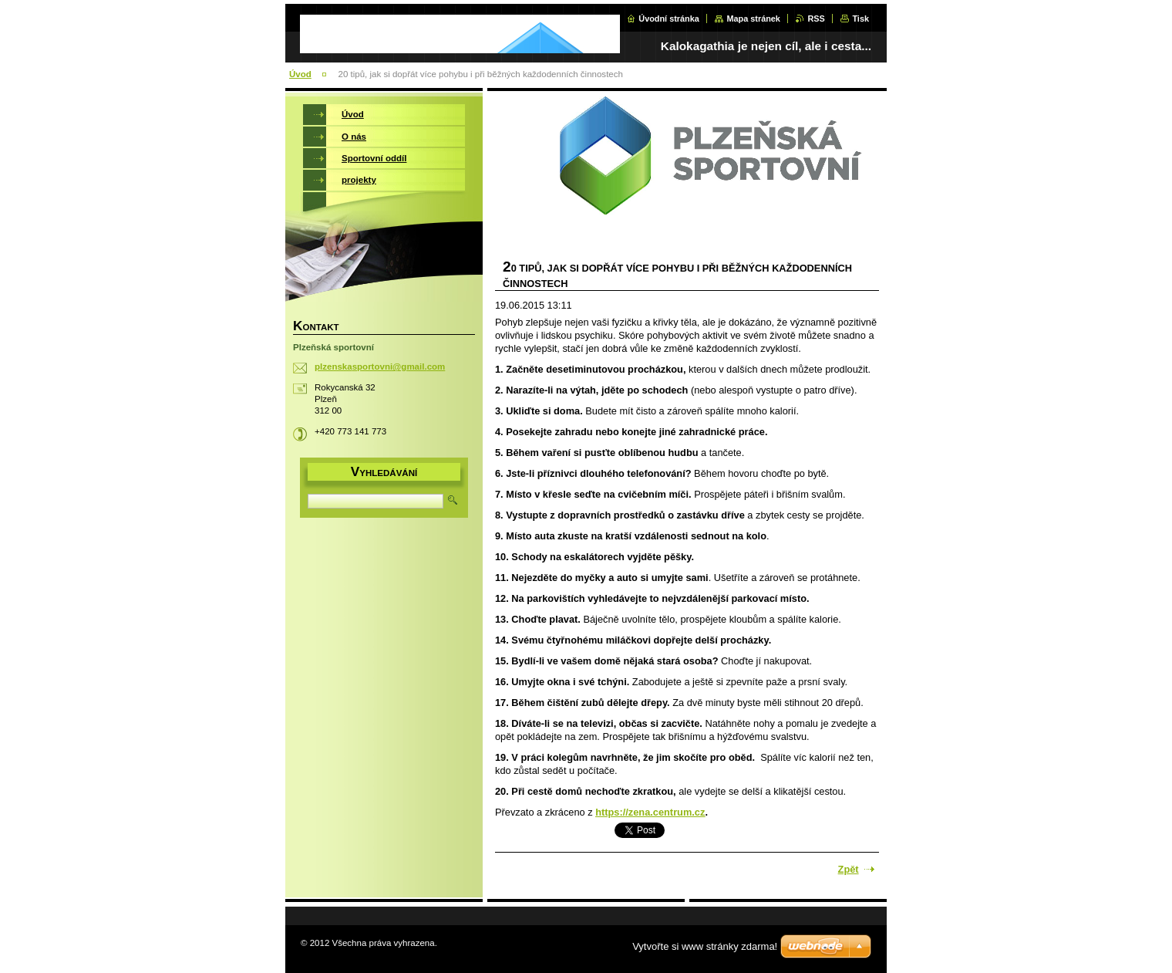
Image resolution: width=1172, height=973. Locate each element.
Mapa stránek (753, 18)
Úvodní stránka (668, 18)
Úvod (300, 74)
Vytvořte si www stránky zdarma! (704, 946)
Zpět (848, 869)
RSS (815, 18)
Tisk (860, 18)
